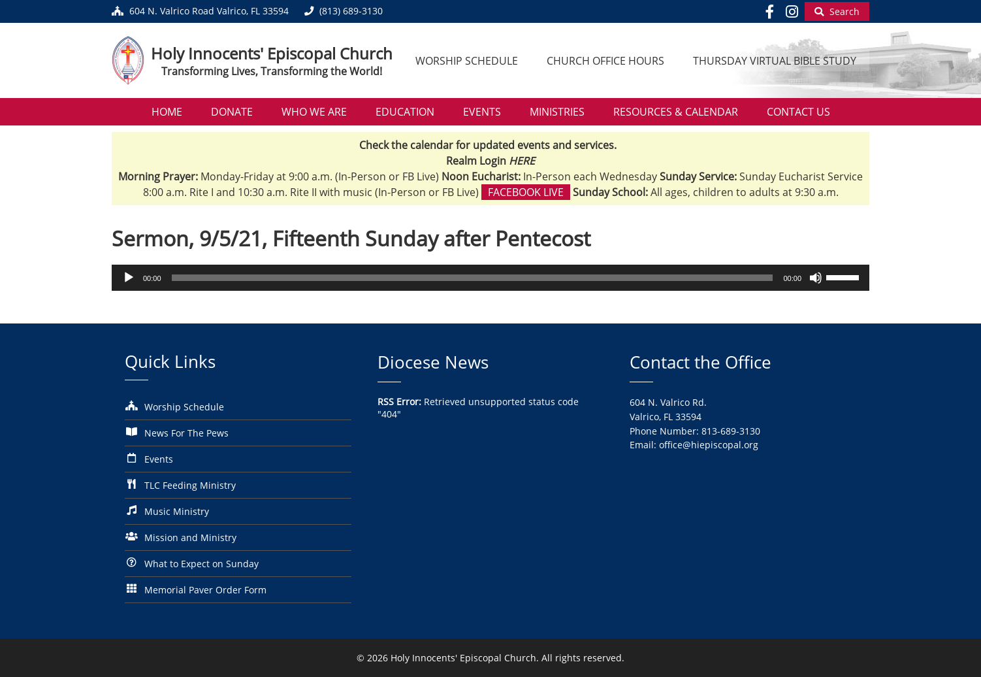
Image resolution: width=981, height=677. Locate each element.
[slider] (472, 277)
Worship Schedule (466, 61)
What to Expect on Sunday (201, 563)
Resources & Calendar (675, 112)
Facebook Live (526, 192)
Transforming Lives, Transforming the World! (271, 71)
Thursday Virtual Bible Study (774, 61)
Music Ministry (176, 511)
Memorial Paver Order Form (205, 590)
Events (482, 112)
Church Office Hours (605, 61)
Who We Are (314, 112)
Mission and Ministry (190, 537)
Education (405, 112)
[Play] (128, 277)
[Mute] (815, 277)
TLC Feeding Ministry (190, 485)
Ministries (557, 112)
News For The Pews (186, 433)
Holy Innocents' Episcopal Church (272, 53)
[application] (490, 278)
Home (167, 112)
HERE (522, 161)
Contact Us (798, 112)
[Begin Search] (837, 11)
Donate (232, 112)
